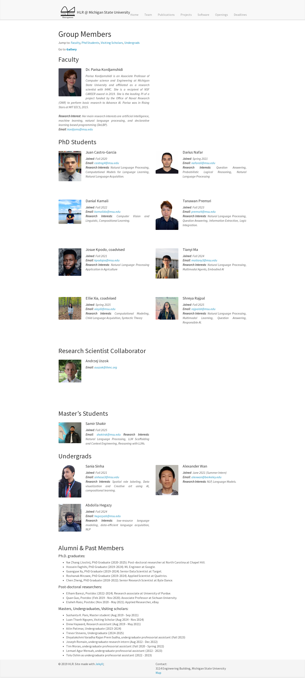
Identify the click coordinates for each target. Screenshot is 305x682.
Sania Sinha (95, 466)
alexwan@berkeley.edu (206, 477)
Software (203, 15)
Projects (186, 15)
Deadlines (240, 15)
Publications (166, 15)
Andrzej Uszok (97, 360)
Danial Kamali (97, 200)
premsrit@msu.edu (203, 212)
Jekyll (99, 664)
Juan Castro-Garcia (101, 152)
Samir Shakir (96, 423)
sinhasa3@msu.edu (106, 477)
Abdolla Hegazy (99, 505)
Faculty (75, 43)
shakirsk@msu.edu (109, 434)
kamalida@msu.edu (107, 212)
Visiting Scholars (112, 43)
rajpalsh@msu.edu (203, 309)
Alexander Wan (195, 466)
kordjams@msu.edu (80, 129)
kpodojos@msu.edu (106, 260)
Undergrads (132, 43)
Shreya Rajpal (194, 298)
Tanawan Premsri (197, 200)
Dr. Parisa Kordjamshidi (104, 69)
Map (158, 673)
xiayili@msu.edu (104, 309)
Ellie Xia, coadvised (101, 298)
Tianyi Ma (190, 249)
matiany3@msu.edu (204, 260)
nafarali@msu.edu (203, 163)
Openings (221, 15)
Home (134, 15)
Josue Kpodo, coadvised (105, 249)
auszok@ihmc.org (105, 367)
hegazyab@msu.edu (107, 516)
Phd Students (90, 43)
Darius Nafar (193, 152)
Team (148, 15)
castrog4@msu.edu (106, 163)
